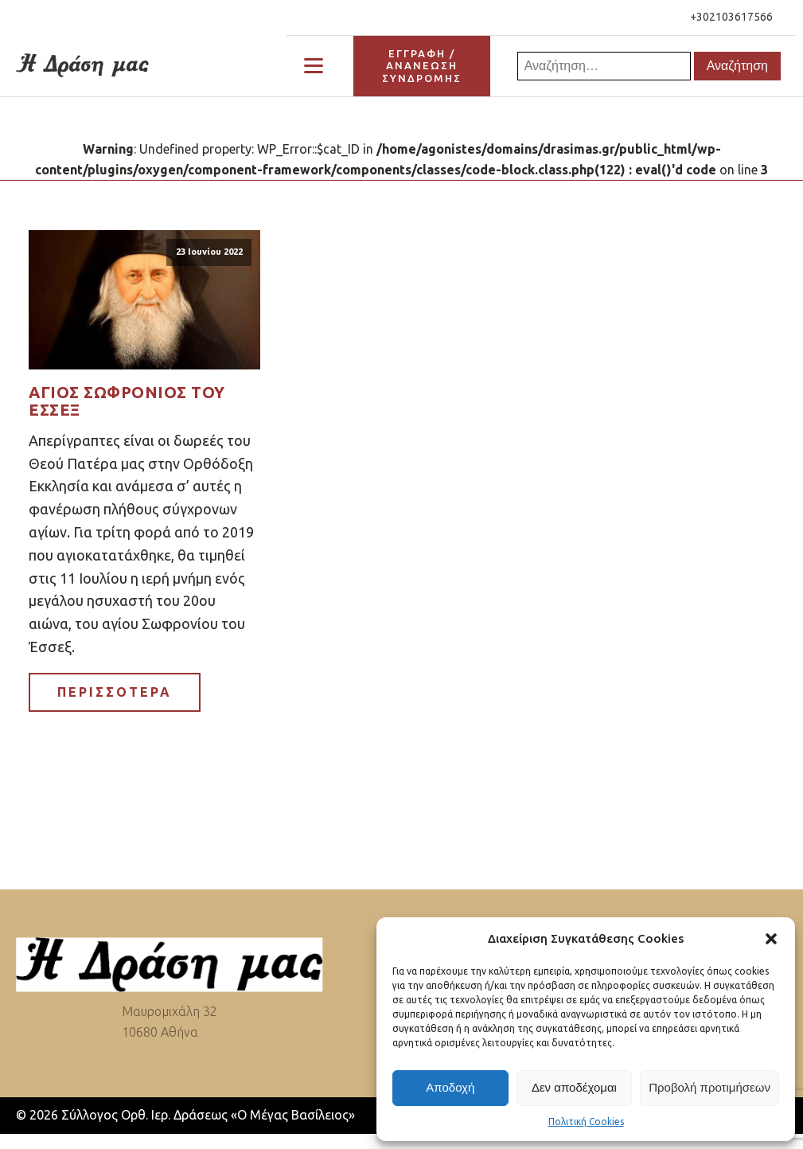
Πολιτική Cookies (586, 1121)
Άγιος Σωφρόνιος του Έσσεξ (127, 401)
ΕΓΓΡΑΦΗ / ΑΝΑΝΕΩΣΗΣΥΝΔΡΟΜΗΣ (422, 66)
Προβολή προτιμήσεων (709, 1087)
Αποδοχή (450, 1087)
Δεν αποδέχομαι (574, 1087)
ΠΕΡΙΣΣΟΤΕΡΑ (114, 692)
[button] (771, 939)
